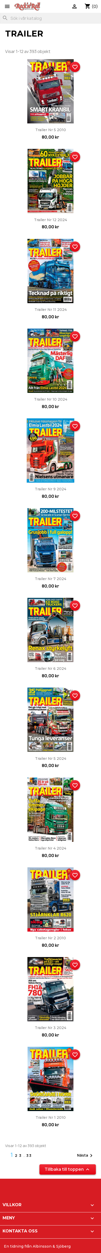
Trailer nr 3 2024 (50, 1027)
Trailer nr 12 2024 (50, 220)
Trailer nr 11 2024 (51, 309)
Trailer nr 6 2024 (50, 668)
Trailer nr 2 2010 (50, 938)
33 (29, 1155)
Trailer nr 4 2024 (50, 848)
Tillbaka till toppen (68, 1169)
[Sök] (50, 18)
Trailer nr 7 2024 (50, 578)
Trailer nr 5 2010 (50, 130)
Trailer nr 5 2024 (50, 758)
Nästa (85, 1155)
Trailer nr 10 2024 (50, 399)
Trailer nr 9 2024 (50, 489)
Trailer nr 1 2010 (51, 1117)
